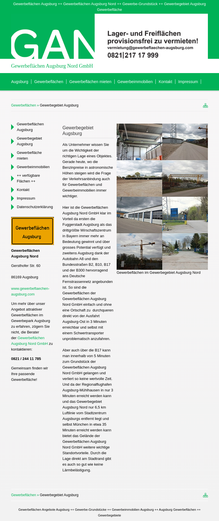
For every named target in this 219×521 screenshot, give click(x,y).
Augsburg (19, 81)
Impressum (188, 81)
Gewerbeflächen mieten (90, 81)
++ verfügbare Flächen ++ (28, 178)
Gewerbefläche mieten (29, 155)
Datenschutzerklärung (35, 207)
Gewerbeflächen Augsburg (30, 127)
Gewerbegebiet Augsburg (29, 141)
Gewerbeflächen (48, 81)
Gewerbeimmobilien (135, 81)
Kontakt (165, 81)
